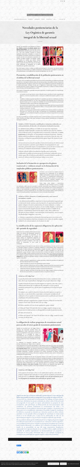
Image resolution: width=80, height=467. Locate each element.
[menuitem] (23, 19)
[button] (61, 19)
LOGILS (25, 49)
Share (19, 445)
